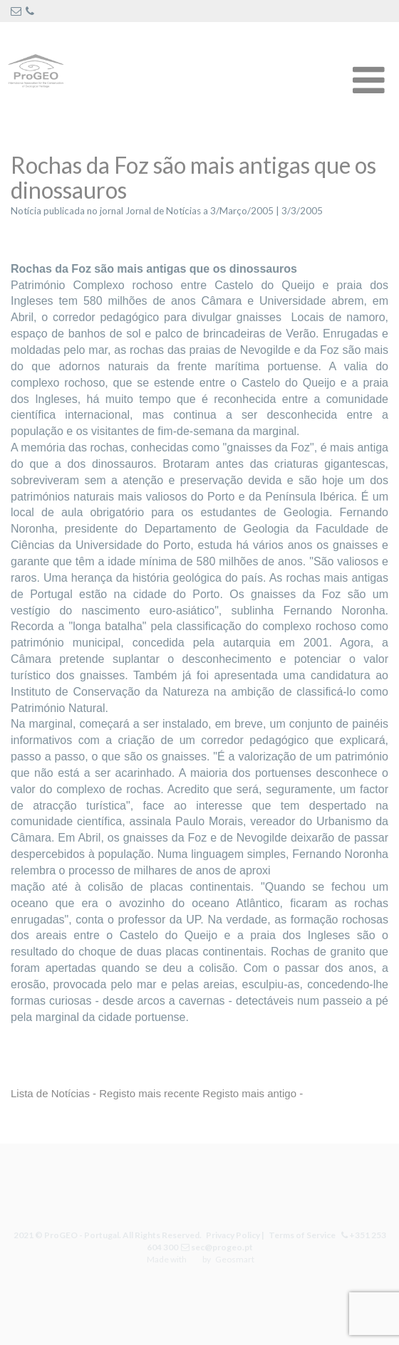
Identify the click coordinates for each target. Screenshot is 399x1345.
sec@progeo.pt (221, 1247)
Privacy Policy (233, 1235)
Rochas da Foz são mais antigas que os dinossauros (193, 177)
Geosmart (234, 1259)
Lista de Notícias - (53, 1093)
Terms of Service (301, 1235)
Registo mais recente (149, 1093)
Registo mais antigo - (252, 1093)
